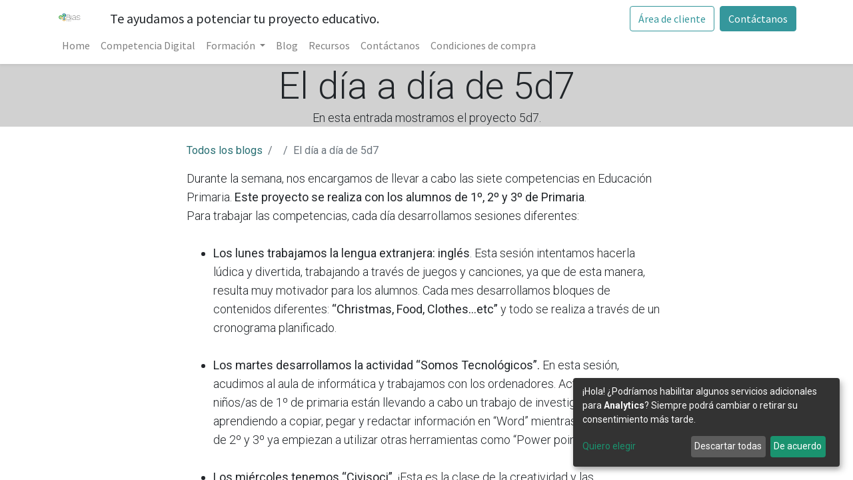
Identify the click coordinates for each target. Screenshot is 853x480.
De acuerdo (798, 446)
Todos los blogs (225, 150)
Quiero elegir (609, 446)
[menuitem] (76, 45)
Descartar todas (728, 446)
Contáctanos (758, 18)
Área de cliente (672, 18)
